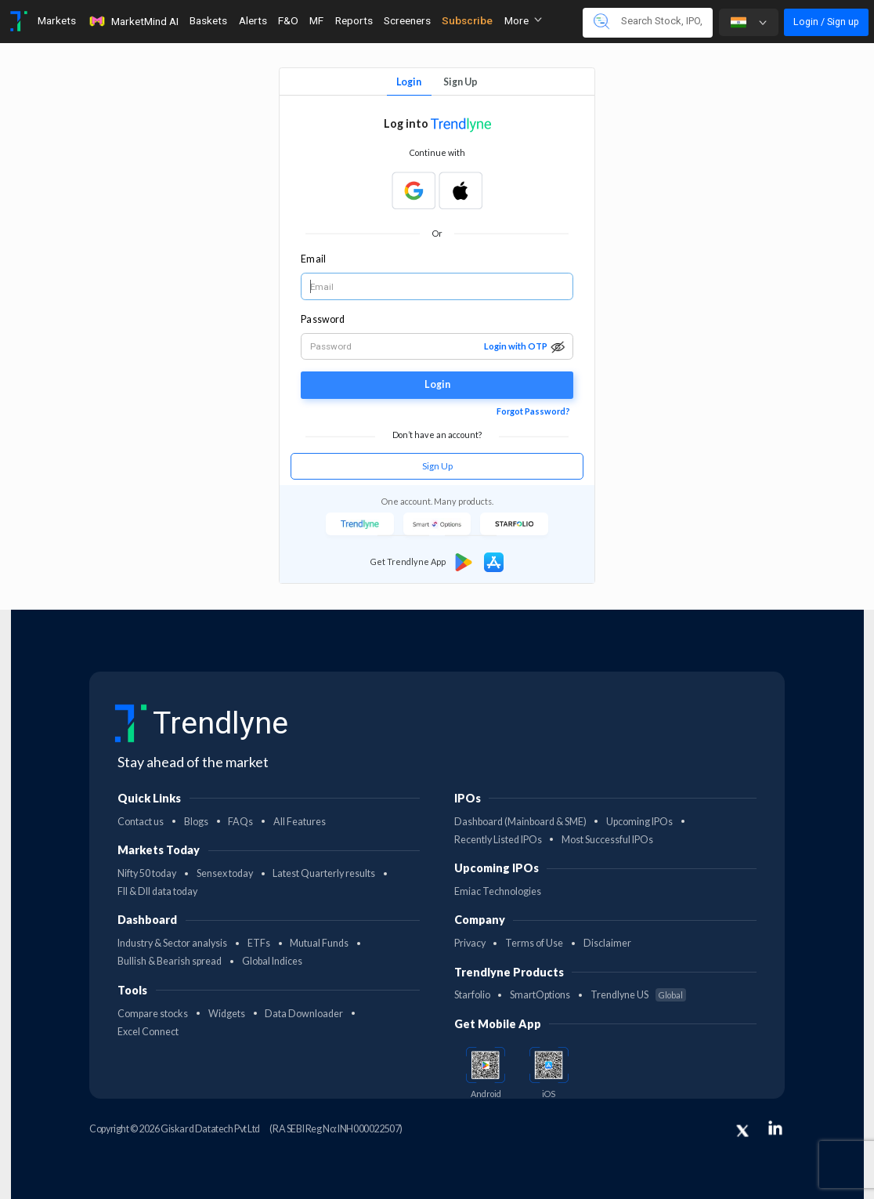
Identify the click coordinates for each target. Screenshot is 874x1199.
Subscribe (467, 20)
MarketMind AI (133, 21)
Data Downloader (304, 1014)
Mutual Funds (319, 943)
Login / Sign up (826, 21)
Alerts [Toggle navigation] (253, 20)
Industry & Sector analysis (172, 943)
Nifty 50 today (146, 873)
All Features (299, 822)
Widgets (226, 1014)
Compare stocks (152, 1014)
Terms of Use (534, 943)
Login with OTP (515, 346)
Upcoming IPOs (639, 822)
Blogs (196, 822)
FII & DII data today (157, 891)
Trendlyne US (638, 995)
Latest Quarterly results (324, 873)
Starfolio (472, 995)
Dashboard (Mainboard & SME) (520, 822)
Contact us (140, 822)
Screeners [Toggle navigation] (407, 20)
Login (408, 82)
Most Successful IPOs (607, 840)
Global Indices (272, 961)
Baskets (208, 20)
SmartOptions (540, 995)
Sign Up (460, 82)
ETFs (258, 943)
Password (323, 319)
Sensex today (225, 873)
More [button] (523, 20)
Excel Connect (148, 1032)
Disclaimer (607, 943)
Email (313, 259)
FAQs (240, 822)
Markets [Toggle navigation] (57, 20)
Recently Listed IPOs (498, 840)
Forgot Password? (533, 411)
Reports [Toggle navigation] (354, 20)
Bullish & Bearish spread (169, 961)
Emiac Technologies (497, 891)
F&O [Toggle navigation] (288, 20)
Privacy (470, 943)
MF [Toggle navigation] (316, 20)
